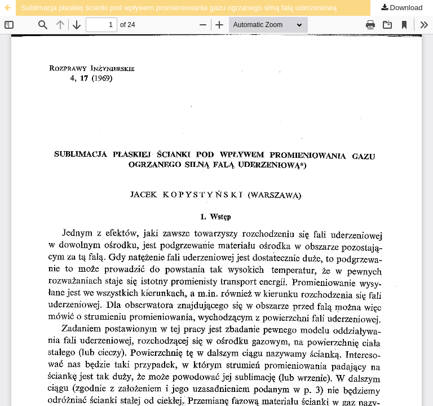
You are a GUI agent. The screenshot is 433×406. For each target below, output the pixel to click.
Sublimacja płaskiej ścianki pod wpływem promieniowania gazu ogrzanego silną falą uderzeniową (179, 7)
